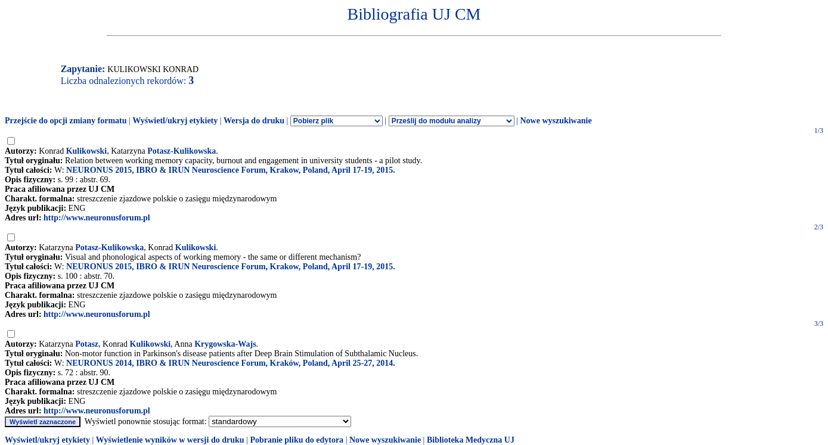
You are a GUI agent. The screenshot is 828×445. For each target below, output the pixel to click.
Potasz (86, 344)
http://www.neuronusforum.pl (97, 217)
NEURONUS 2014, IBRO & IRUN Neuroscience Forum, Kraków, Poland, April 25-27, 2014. (230, 363)
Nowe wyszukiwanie (555, 120)
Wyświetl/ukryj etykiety (175, 120)
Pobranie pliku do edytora (296, 439)
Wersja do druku (254, 120)
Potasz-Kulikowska (181, 151)
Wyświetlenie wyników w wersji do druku (170, 439)
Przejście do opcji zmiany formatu (66, 120)
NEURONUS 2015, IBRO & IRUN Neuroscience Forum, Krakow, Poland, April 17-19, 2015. (230, 170)
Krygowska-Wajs (225, 344)
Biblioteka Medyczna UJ (470, 439)
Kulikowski (86, 151)
